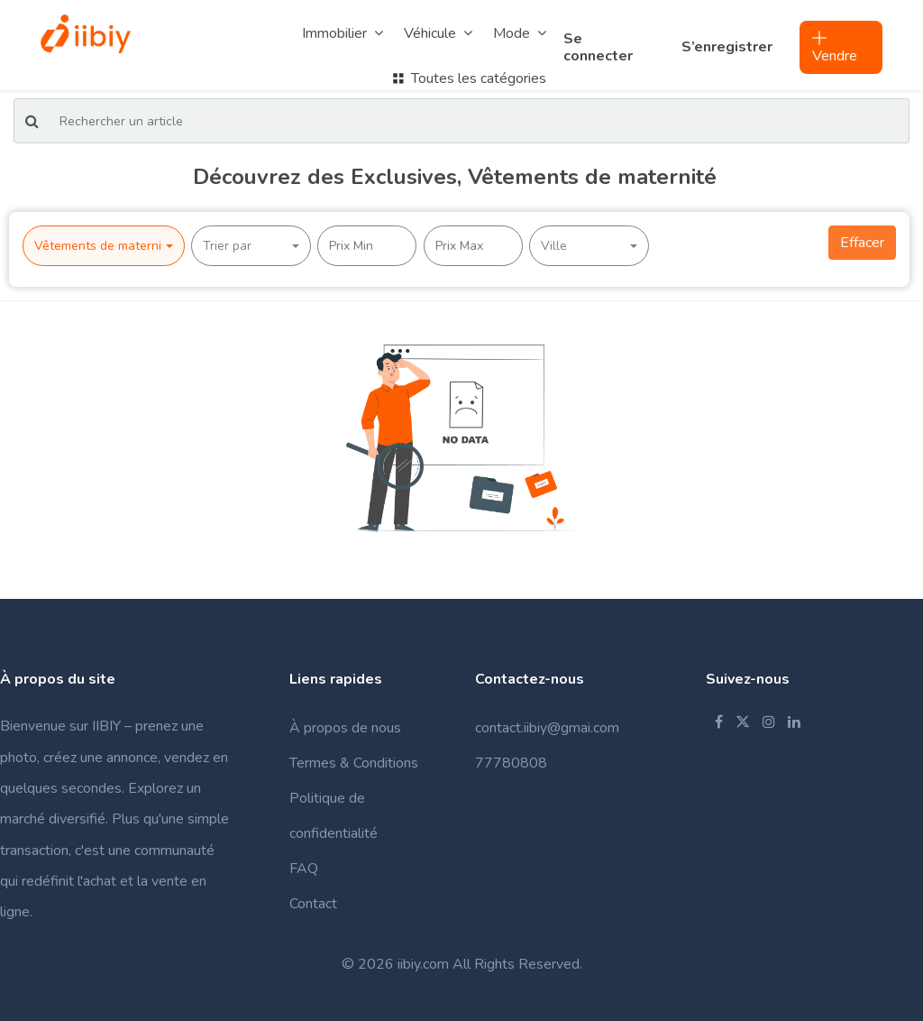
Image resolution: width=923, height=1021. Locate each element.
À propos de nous (345, 728)
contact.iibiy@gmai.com (547, 728)
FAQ (303, 868)
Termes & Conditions (353, 763)
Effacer (862, 243)
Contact (313, 904)
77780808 (511, 763)
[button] (104, 245)
